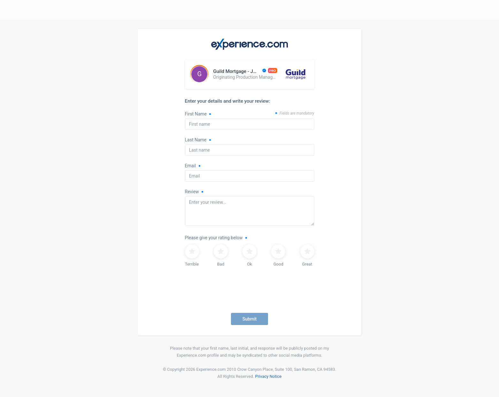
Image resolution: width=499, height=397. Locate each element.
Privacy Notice (268, 376)
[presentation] (249, 293)
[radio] (192, 256)
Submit (249, 319)
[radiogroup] (249, 256)
